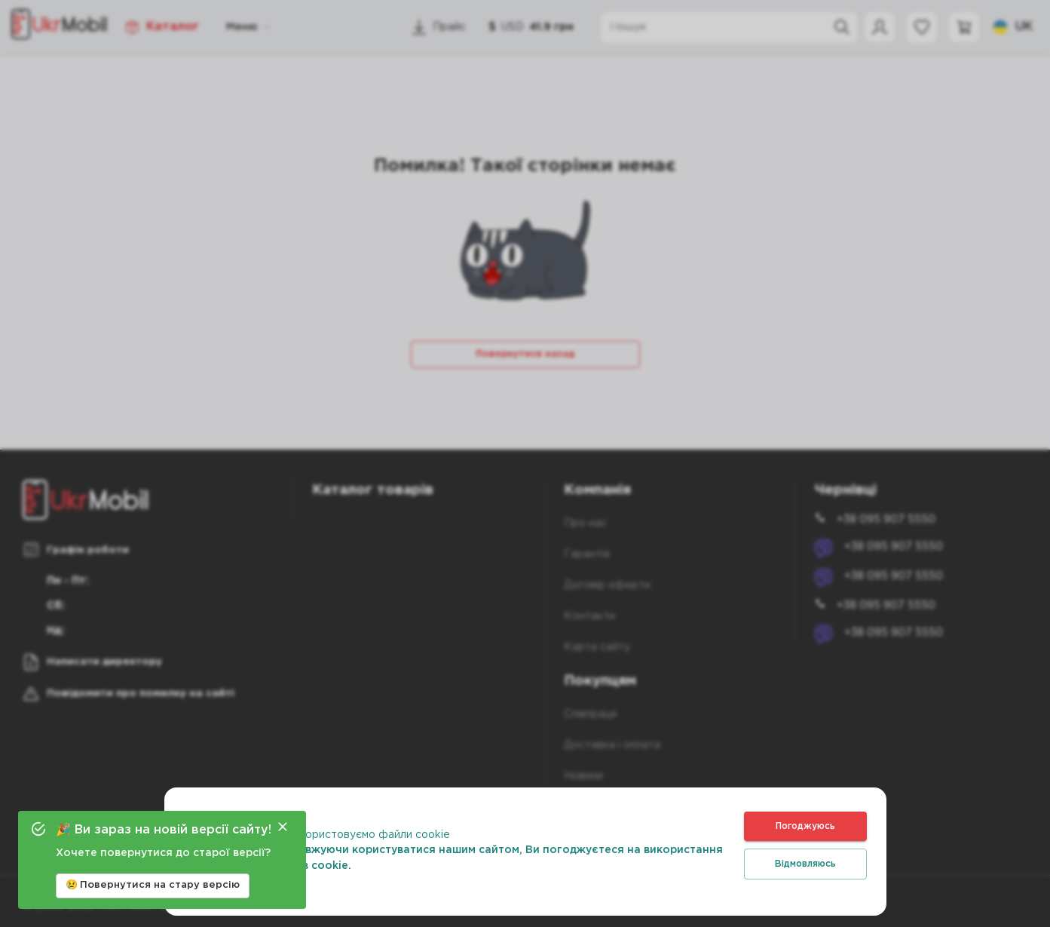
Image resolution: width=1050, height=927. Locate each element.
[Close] (282, 826)
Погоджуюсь (805, 826)
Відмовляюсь (805, 864)
